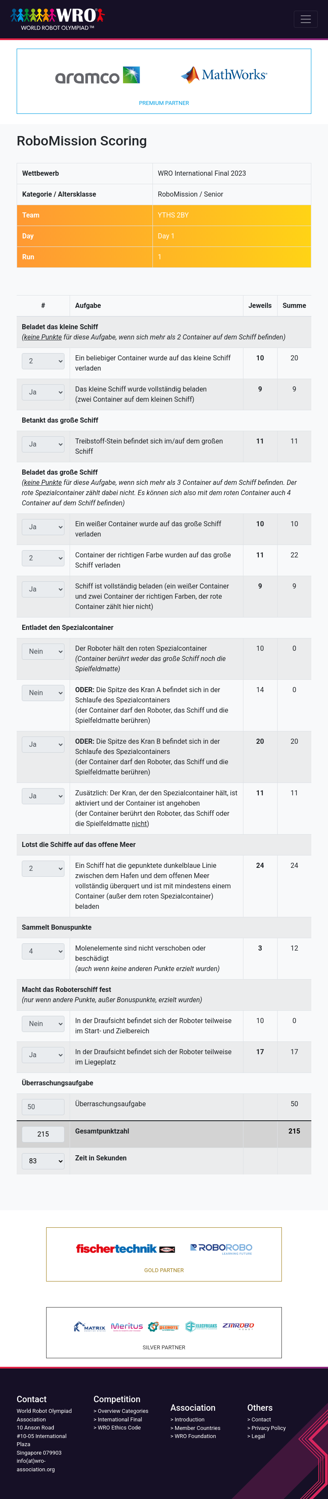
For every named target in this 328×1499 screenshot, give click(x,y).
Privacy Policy (269, 1428)
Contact (261, 1419)
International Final (120, 1419)
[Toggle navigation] (306, 19)
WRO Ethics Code (119, 1427)
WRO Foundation (195, 1436)
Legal (258, 1436)
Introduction (190, 1419)
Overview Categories (123, 1411)
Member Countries (197, 1428)
